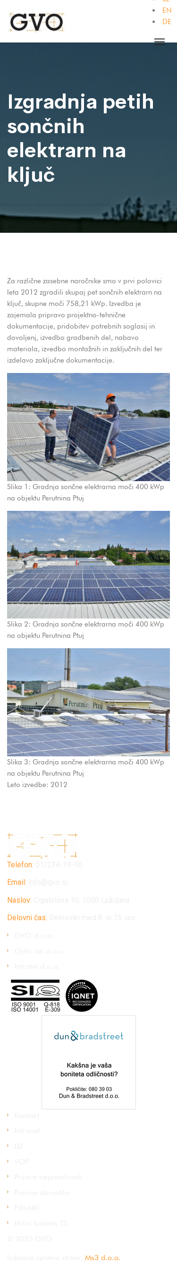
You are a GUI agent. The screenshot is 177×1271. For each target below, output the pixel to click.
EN (167, 10)
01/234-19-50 (59, 864)
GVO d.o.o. (34, 935)
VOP (21, 1161)
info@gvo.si (47, 882)
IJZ (18, 1146)
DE (166, 21)
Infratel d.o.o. (37, 966)
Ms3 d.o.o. (103, 1257)
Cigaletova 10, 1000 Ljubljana (81, 900)
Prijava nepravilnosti (48, 1176)
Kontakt (26, 1115)
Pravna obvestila (41, 1192)
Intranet (27, 1130)
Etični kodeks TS (41, 1223)
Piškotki (26, 1207)
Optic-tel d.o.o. (40, 951)
